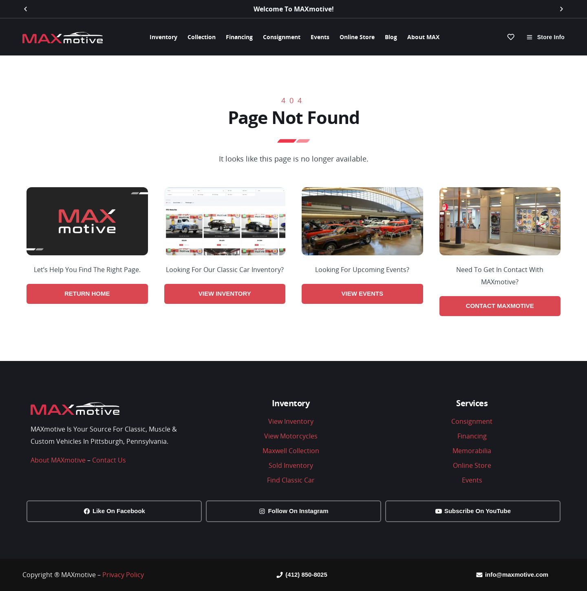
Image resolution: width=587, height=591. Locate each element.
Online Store (357, 37)
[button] (25, 9)
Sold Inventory (291, 465)
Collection (202, 37)
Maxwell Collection (291, 451)
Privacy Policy (123, 575)
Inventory (163, 37)
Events (320, 37)
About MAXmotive (58, 460)
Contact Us (109, 460)
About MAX (423, 37)
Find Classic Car (291, 480)
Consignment (281, 37)
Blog (391, 37)
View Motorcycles (291, 436)
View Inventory (290, 421)
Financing (239, 37)
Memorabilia (471, 451)
